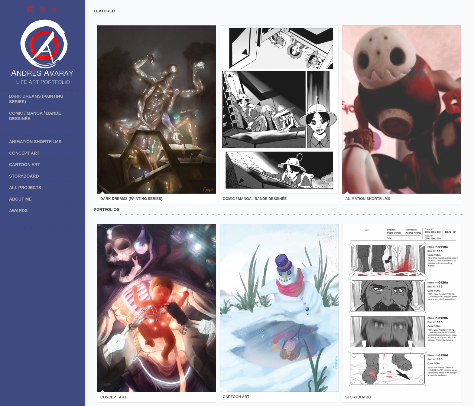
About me (20, 199)
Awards (18, 210)
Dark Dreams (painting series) (36, 99)
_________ (19, 130)
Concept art (24, 153)
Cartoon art (24, 164)
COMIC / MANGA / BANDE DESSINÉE (35, 116)
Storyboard (24, 176)
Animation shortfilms (35, 141)
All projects (25, 187)
